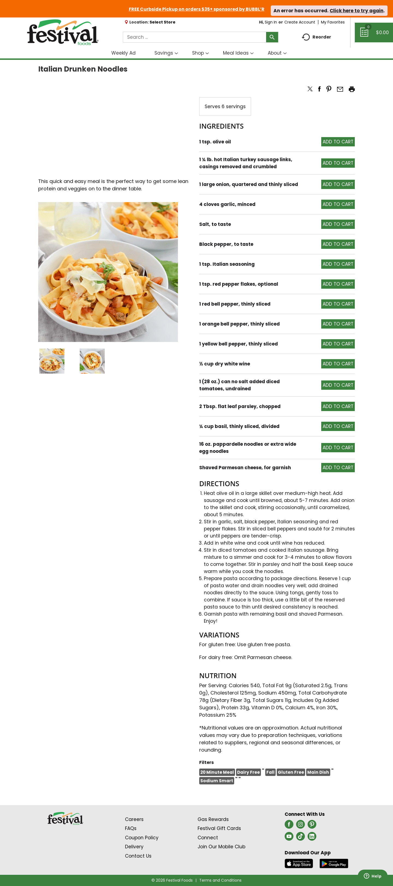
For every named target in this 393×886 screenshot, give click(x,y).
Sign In (271, 22)
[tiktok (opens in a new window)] (300, 838)
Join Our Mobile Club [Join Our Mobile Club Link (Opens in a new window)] (221, 846)
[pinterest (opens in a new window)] (312, 826)
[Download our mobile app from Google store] (334, 863)
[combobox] (200, 37)
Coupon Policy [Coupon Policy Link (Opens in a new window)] (142, 837)
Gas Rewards (213, 819)
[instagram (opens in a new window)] (300, 826)
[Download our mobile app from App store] (299, 863)
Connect (208, 837)
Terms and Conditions (220, 880)
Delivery (134, 846)
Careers (134, 819)
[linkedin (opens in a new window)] (312, 838)
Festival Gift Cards (219, 828)
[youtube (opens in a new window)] (289, 838)
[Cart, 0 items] (374, 35)
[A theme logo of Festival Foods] (62, 32)
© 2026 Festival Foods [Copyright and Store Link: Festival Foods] (172, 880)
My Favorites (333, 22)
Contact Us (138, 856)
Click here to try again (356, 10)
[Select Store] (163, 22)
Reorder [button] (316, 37)
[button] (52, 361)
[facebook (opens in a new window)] (289, 826)
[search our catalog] (272, 37)
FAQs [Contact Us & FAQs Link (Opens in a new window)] (130, 828)
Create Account (299, 22)
